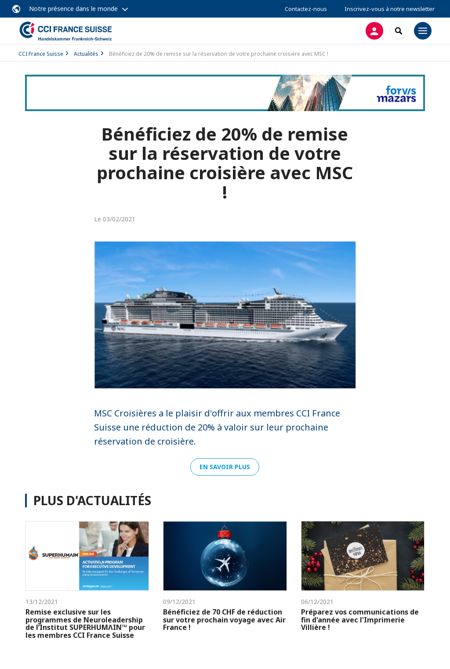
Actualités (86, 54)
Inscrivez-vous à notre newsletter (390, 9)
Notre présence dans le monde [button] (73, 8)
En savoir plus (225, 467)
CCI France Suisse (40, 54)
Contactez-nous (306, 9)
